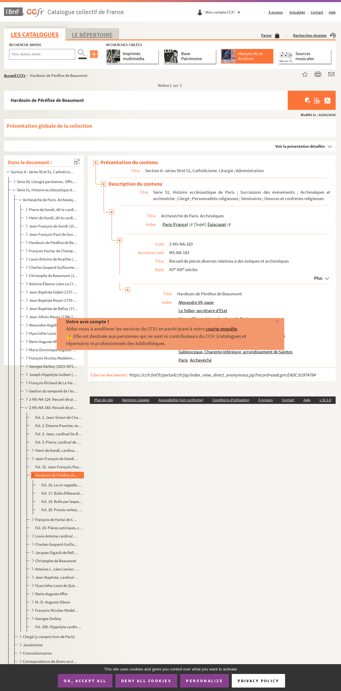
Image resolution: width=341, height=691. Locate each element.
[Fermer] (270, 322)
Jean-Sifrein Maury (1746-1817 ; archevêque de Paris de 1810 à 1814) (53, 316)
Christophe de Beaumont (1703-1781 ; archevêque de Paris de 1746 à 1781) (53, 275)
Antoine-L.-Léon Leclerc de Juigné (57, 569)
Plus (318, 278)
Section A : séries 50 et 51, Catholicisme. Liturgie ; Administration (43, 171)
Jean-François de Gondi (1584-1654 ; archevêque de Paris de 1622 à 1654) (53, 226)
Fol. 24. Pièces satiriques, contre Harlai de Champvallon (59, 527)
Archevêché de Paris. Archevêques (50, 199)
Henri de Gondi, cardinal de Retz (57, 450)
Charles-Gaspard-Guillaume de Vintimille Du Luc (57, 544)
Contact (317, 12)
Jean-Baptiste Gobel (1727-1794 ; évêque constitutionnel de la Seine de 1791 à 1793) (53, 292)
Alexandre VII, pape (196, 302)
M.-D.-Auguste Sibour (52, 602)
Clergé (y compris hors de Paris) (49, 636)
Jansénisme (32, 644)
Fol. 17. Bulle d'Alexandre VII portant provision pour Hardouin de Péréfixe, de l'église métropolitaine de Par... (62, 493)
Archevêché (201, 360)
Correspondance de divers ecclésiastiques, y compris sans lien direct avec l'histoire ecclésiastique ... (50, 661)
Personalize (204, 680)
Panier (270, 35)
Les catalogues (35, 34)
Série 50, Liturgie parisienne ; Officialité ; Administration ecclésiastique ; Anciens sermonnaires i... (47, 181)
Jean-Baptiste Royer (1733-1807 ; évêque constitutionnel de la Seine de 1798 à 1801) (53, 300)
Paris (183, 360)
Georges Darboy (48, 618)
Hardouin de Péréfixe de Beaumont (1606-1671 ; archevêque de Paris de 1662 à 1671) (53, 242)
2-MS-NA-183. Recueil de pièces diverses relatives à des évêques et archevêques (53, 407)
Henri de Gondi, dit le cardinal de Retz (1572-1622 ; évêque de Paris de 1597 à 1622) (53, 217)
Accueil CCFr (15, 75)
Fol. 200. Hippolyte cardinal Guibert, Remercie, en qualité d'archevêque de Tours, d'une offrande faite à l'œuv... (59, 626)
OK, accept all (85, 680)
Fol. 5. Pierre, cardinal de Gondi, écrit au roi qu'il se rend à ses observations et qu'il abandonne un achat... (59, 442)
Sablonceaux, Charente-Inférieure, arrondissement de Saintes (235, 352)
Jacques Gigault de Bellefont (57, 552)
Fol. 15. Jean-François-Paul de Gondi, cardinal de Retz (59, 466)
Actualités (297, 12)
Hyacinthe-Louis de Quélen (57, 585)
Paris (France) (175, 224)
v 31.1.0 (325, 400)
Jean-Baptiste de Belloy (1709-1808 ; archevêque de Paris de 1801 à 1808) (53, 308)
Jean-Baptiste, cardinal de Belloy (57, 577)
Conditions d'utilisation (230, 400)
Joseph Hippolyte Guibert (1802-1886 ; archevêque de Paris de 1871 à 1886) (53, 374)
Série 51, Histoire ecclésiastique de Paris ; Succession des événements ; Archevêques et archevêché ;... (47, 189)
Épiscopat (217, 224)
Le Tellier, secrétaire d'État (202, 310)
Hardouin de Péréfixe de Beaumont (57, 475)
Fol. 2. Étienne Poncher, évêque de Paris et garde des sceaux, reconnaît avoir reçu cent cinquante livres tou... (59, 425)
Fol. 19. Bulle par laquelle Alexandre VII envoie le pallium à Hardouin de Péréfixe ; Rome (62, 501)
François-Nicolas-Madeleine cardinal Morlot (57, 610)
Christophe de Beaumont (55, 560)
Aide (332, 12)
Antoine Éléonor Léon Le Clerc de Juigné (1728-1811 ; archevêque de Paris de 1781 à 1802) (53, 283)
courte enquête (221, 328)
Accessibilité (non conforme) (181, 400)
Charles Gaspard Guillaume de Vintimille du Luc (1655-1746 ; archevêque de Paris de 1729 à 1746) (53, 267)
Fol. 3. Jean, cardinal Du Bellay (59, 433)
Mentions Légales (135, 400)
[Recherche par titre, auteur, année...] (42, 54)
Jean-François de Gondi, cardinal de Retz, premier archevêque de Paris (57, 458)
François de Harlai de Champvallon (57, 519)
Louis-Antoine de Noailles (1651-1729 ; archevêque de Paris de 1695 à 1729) (53, 259)
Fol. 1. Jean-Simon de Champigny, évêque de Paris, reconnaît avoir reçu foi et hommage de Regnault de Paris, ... (59, 417)
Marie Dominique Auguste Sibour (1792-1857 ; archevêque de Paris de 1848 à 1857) (53, 349)
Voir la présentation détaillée (300, 146)
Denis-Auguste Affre (51, 593)
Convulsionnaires (37, 653)
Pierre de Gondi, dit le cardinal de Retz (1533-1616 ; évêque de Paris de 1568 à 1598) (53, 209)
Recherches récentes (314, 35)
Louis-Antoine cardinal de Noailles (57, 536)
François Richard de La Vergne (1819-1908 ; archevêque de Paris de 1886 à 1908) (53, 382)
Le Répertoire (92, 34)
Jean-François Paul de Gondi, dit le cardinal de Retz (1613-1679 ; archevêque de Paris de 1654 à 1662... (53, 234)
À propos (276, 12)
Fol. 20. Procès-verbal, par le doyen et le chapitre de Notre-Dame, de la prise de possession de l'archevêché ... (62, 509)
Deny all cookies (146, 680)
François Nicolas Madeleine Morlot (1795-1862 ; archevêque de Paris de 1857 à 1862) (53, 358)
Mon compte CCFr (224, 12)
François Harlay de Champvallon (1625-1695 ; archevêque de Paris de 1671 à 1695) (53, 250)
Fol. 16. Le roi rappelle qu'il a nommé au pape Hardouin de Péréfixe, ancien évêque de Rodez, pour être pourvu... (62, 484)
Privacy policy (258, 680)
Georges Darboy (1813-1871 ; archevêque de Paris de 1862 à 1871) (53, 366)
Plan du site (103, 400)
